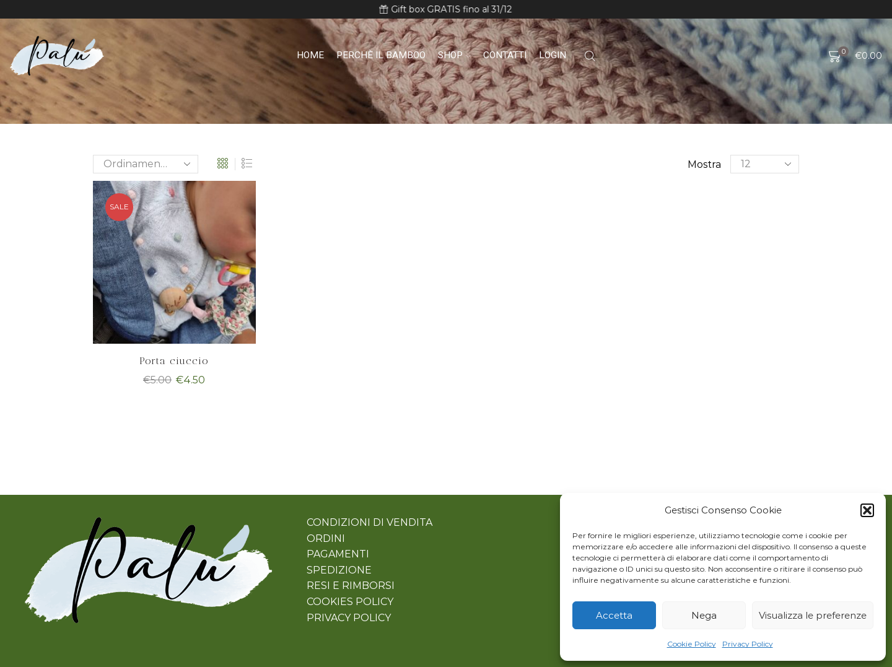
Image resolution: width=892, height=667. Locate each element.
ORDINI (326, 538)
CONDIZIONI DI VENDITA (369, 522)
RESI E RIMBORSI (351, 585)
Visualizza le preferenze (813, 615)
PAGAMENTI (338, 554)
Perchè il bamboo (381, 55)
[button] (867, 510)
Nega (704, 615)
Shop (454, 55)
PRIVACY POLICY (349, 618)
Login (552, 55)
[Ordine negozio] (145, 164)
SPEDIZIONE (339, 570)
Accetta (614, 615)
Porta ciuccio (174, 361)
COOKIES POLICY (350, 602)
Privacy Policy (747, 643)
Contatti (505, 55)
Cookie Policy (691, 643)
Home (310, 55)
